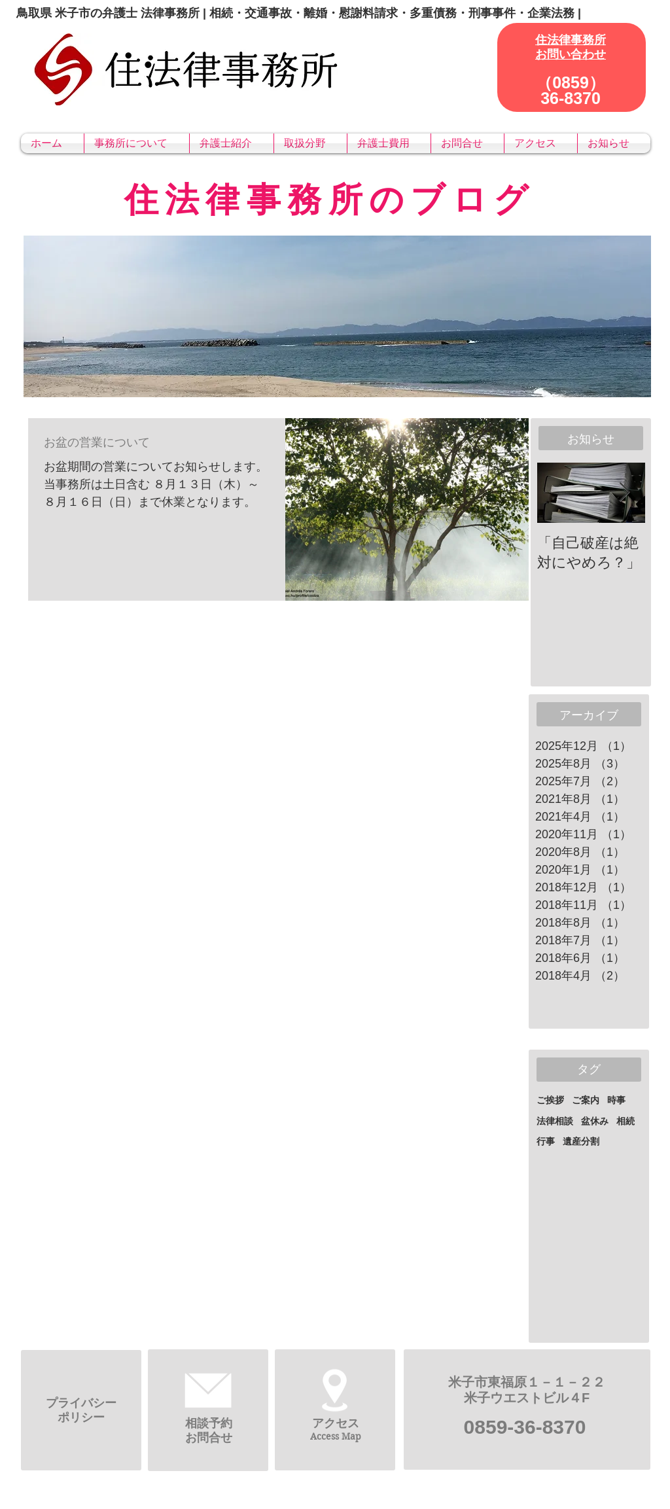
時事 (616, 1100)
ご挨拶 (550, 1100)
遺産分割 (581, 1141)
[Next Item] (624, 493)
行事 (546, 1141)
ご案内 (585, 1100)
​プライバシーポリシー (81, 1410)
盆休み (594, 1121)
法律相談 (555, 1121)
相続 (625, 1121)
